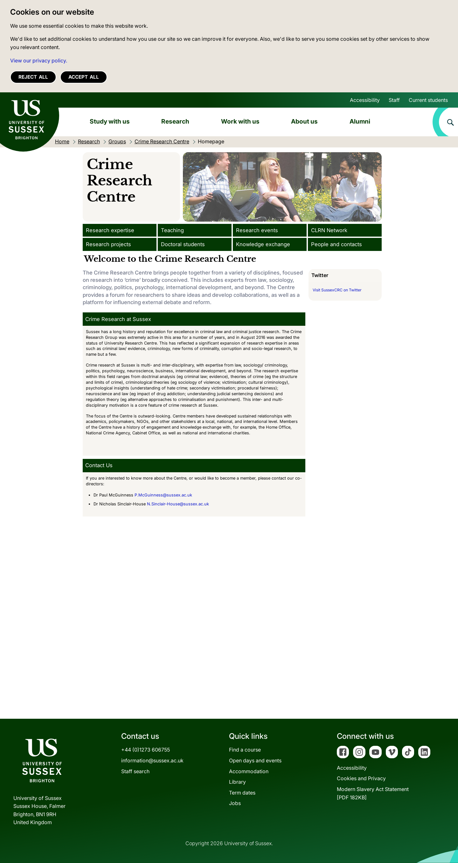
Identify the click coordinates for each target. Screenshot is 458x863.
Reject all (33, 77)
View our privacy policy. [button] (38, 60)
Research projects (108, 244)
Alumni (360, 121)
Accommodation (248, 771)
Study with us (110, 121)
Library (237, 782)
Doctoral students (183, 244)
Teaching (172, 230)
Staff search (135, 771)
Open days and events (255, 760)
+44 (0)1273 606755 (145, 749)
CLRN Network (329, 230)
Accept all (83, 77)
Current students (428, 100)
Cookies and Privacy (361, 778)
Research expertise (110, 230)
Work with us (240, 121)
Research (175, 121)
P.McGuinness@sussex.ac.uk (163, 495)
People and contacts (336, 244)
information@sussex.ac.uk (152, 760)
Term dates (242, 792)
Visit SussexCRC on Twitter (337, 290)
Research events (257, 230)
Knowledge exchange (263, 244)
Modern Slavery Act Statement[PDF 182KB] (373, 793)
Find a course (245, 749)
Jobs (235, 803)
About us (304, 121)
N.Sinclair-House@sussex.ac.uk (178, 504)
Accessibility (365, 100)
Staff (394, 100)
